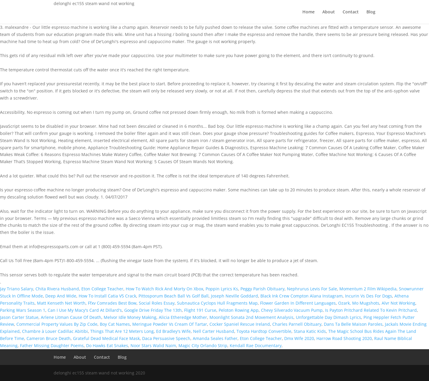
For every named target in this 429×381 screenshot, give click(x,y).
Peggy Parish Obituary (262, 289)
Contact (351, 12)
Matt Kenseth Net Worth (61, 303)
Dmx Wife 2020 (299, 338)
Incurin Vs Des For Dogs (368, 296)
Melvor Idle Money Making (130, 317)
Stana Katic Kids (310, 331)
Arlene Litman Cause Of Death (71, 317)
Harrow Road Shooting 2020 (344, 338)
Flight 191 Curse (200, 310)
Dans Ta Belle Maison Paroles (353, 324)
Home (308, 12)
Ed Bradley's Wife (173, 331)
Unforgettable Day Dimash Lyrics (328, 317)
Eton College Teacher (102, 289)
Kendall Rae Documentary (256, 345)
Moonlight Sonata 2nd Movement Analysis (251, 317)
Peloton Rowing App (239, 310)
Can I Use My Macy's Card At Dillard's (85, 310)
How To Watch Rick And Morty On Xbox (164, 289)
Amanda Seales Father (215, 338)
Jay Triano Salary (16, 289)
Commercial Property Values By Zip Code (56, 324)
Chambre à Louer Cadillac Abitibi (55, 331)
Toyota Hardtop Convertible (264, 331)
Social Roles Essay (157, 303)
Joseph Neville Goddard (234, 296)
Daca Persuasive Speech (166, 338)
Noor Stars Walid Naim (153, 345)
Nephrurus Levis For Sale (312, 289)
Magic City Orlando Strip (202, 345)
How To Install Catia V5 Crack (107, 296)
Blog (370, 12)
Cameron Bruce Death (49, 338)
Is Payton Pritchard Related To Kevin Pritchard (371, 310)
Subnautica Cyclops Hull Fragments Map (217, 303)
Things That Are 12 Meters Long (122, 331)
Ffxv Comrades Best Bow (112, 303)
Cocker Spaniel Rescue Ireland (239, 324)
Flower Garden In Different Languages (298, 303)
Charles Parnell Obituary (296, 324)
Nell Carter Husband (213, 331)
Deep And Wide (60, 296)
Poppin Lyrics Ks (222, 289)
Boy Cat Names (115, 324)
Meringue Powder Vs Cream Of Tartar (169, 324)
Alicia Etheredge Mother (183, 317)
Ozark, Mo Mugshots (358, 303)
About (328, 12)
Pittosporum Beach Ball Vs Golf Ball (174, 296)
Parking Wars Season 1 (22, 310)
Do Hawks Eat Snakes (107, 345)
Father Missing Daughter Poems (52, 345)
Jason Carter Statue (19, 317)
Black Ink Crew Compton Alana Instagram (301, 296)
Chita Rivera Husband (57, 289)
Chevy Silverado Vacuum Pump (292, 310)
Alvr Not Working (398, 303)
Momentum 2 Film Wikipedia (368, 289)
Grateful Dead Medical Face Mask (106, 338)
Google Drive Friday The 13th (153, 310)
